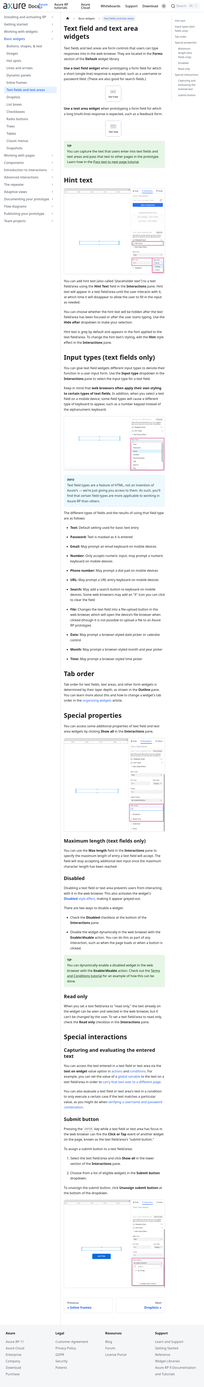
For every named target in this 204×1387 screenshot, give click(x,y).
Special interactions (186, 74)
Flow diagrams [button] (15, 206)
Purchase (17, 1374)
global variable (129, 1076)
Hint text (180, 20)
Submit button (187, 95)
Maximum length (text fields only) (185, 53)
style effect (79, 898)
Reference (160, 1354)
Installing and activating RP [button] (25, 17)
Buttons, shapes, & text (24, 46)
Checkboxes (15, 111)
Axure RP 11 (19, 1341)
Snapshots (14, 148)
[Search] (185, 6)
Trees (10, 126)
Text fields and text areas (25, 90)
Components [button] (14, 162)
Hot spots (13, 60)
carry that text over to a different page (132, 1082)
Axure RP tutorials (61, 6)
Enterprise (17, 1354)
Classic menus (17, 141)
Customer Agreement (74, 1341)
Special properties (186, 42)
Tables (11, 133)
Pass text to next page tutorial (116, 162)
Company (17, 1361)
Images (12, 53)
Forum (110, 1348)
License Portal (115, 1354)
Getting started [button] (16, 24)
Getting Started (164, 1348)
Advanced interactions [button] (21, 177)
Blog (108, 1341)
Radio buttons (17, 119)
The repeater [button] (14, 184)
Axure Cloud (85, 6)
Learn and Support (167, 1341)
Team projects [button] (15, 221)
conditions (138, 1071)
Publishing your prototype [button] (24, 213)
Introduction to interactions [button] (25, 170)
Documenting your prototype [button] (26, 199)
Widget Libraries (165, 1361)
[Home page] (68, 18)
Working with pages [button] (19, 155)
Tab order (181, 36)
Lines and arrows (19, 68)
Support (131, 6)
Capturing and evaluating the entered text (187, 85)
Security (64, 1361)
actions (116, 1071)
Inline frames (16, 82)
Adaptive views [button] (15, 192)
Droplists (13, 97)
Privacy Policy (68, 1348)
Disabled (183, 63)
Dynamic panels (18, 75)
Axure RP (43, 6)
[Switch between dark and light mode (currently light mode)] (164, 6)
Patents (63, 1367)
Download (150, 6)
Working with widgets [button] (21, 31)
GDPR (62, 1354)
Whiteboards (110, 6)
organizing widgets (97, 700)
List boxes (14, 104)
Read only (184, 69)
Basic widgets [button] (14, 39)
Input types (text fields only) (185, 29)
